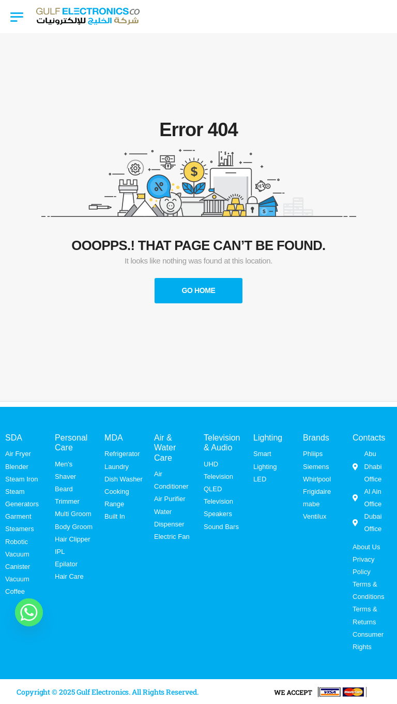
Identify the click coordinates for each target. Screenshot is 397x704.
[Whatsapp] (29, 612)
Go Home (198, 290)
